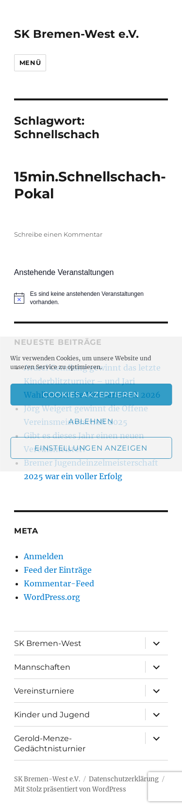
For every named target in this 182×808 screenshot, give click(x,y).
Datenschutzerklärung (124, 779)
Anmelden (44, 556)
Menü (30, 62)
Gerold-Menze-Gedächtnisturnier (49, 743)
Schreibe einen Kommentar (58, 234)
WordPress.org (52, 597)
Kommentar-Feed (59, 583)
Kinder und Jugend (52, 714)
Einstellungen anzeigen (90, 447)
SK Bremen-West (48, 643)
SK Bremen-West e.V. (76, 34)
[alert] (91, 298)
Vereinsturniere (44, 690)
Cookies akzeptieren (91, 394)
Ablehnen (91, 421)
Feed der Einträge (58, 570)
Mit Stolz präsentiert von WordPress (70, 789)
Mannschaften (42, 667)
